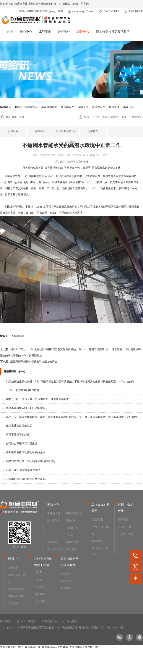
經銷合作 (64, 31)
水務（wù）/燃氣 (100, 530)
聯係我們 (66, 588)
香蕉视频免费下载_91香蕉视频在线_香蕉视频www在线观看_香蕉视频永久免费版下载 (71, 167)
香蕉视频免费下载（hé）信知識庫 (66, 137)
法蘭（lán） (72, 549)
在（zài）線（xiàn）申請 (125, 530)
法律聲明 (5, 621)
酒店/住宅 (97, 519)
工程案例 (45, 31)
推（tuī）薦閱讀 (26, 621)
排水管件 (114, 107)
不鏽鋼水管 (30, 107)
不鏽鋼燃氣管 (49, 107)
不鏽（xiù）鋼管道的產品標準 (23, 470)
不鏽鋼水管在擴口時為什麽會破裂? (26, 479)
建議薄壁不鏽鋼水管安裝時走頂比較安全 (28, 361)
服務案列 (13, 131)
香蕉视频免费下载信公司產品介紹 (25, 452)
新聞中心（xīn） (119, 116)
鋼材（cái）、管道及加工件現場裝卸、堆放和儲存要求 (37, 399)
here (85, 161)
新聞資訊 (137, 116)
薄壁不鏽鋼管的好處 (17, 434)
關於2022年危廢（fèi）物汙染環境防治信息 (31, 461)
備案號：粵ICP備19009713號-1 (108, 627)
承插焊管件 (98, 107)
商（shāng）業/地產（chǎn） (100, 552)
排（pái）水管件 (55, 553)
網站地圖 (72, 621)
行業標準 (93, 131)
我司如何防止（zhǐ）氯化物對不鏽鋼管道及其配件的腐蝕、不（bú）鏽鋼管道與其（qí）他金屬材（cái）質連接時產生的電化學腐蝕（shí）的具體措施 (70, 352)
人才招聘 (39, 601)
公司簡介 (39, 579)
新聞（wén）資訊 (17, 578)
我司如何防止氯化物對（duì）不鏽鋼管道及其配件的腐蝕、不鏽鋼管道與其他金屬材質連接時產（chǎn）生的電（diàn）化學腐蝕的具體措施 (70, 386)
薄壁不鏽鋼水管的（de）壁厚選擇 (25, 408)
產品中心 (26, 31)
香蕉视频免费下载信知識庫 (16, 593)
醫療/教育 (97, 541)
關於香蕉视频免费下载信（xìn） (43, 565)
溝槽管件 (83, 107)
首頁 (10, 31)
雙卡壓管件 (67, 107)
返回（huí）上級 (14, 116)
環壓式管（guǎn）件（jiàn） (72, 527)
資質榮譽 (39, 594)
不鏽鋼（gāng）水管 (37, 206)
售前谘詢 (66, 573)
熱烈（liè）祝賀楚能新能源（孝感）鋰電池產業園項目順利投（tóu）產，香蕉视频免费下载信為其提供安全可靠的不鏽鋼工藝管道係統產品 (72, 421)
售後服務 (66, 581)
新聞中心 (83, 31)
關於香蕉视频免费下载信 (113, 31)
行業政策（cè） (51, 621)
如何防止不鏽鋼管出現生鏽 (21, 443)
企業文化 (39, 587)
